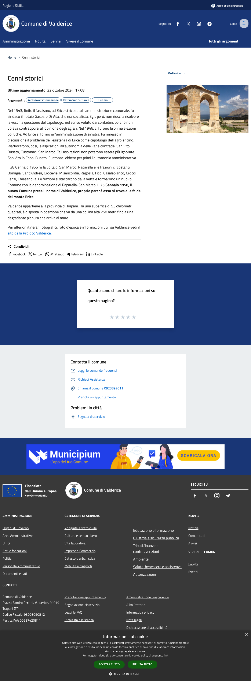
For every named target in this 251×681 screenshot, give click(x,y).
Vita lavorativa (75, 543)
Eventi (193, 571)
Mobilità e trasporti (78, 566)
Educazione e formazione (153, 530)
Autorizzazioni (144, 574)
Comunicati (196, 535)
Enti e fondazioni (15, 550)
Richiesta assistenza (79, 619)
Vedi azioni (177, 73)
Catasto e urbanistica (80, 558)
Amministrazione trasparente (147, 597)
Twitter (35, 254)
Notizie (193, 527)
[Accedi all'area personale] (227, 6)
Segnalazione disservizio (82, 604)
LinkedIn (94, 254)
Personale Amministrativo (21, 566)
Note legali (134, 619)
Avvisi (192, 543)
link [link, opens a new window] (166, 655)
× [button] (246, 635)
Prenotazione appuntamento (85, 597)
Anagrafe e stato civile (81, 527)
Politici (7, 558)
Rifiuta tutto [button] (142, 664)
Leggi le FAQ (73, 612)
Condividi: (18, 246)
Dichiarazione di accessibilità (146, 627)
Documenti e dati (15, 573)
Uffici (6, 543)
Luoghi (193, 564)
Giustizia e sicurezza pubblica (156, 538)
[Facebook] (174, 23)
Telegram (75, 254)
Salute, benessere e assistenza (157, 567)
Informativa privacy (140, 612)
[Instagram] (195, 23)
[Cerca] (243, 23)
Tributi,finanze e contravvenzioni (146, 548)
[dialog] (125, 655)
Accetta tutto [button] (109, 664)
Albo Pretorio (135, 604)
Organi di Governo (16, 527)
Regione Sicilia (13, 5)
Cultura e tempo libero (81, 535)
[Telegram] (205, 23)
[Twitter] (184, 23)
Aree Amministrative (18, 535)
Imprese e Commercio (80, 550)
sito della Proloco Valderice (29, 233)
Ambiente (141, 559)
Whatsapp (54, 254)
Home (12, 57)
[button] (125, 674)
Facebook (17, 254)
